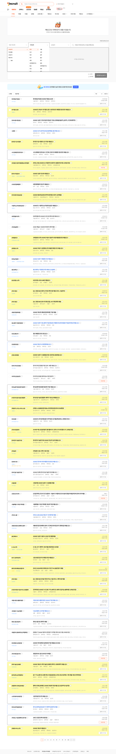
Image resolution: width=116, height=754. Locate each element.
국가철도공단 (15, 110)
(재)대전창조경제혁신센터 (18, 526)
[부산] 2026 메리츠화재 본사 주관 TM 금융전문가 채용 (48, 568)
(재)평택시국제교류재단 (18, 686)
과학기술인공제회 (16, 664)
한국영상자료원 (16, 99)
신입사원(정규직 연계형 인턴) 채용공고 (43, 558)
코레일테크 (14, 238)
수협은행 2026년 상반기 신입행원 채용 (43, 483)
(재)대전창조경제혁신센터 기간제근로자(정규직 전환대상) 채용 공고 (51, 526)
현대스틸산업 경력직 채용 (40, 622)
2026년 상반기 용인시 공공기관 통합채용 (44, 536)
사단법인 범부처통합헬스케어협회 (20, 163)
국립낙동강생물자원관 (17, 600)
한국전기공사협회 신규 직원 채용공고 (43, 142)
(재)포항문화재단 (16, 312)
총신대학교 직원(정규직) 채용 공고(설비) (44, 270)
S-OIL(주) (14, 547)
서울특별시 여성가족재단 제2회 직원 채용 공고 (45, 504)
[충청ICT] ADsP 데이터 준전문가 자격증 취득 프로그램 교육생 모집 (51, 632)
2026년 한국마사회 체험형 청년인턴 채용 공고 (45, 462)
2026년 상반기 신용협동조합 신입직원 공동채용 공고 (47, 355)
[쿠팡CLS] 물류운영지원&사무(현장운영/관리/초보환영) (48, 408)
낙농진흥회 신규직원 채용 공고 (41, 611)
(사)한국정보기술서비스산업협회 (20, 590)
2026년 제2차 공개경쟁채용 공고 (42, 344)
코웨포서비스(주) (16, 728)
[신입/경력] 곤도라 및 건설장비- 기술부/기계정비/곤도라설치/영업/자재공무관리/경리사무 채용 (59, 494)
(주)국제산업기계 (16, 654)
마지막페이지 (74, 740)
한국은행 (14, 419)
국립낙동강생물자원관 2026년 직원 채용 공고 (45, 600)
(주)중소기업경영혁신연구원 (19, 718)
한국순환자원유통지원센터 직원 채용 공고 (44, 387)
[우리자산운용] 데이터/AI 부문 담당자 (43, 376)
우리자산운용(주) (16, 376)
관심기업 (17, 94)
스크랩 (10, 94)
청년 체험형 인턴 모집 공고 (40, 334)
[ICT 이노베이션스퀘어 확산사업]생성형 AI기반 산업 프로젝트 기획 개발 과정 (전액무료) (57, 675)
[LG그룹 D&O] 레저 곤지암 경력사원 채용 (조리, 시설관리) (49, 291)
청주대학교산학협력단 (17, 675)
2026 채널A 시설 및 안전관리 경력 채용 (44, 227)
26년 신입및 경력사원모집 (40, 718)
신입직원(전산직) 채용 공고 (40, 696)
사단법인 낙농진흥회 (17, 611)
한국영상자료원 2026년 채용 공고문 (43, 99)
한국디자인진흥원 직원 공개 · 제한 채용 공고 (45, 366)
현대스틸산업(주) (16, 622)
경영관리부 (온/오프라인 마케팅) (42, 654)
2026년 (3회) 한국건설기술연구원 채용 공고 (45, 472)
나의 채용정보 (89, 14)
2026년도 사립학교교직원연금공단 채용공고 (45, 206)
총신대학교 (14, 270)
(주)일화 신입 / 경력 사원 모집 (41, 451)
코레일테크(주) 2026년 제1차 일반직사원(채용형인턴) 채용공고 (50, 238)
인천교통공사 (15, 334)
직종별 (19, 14)
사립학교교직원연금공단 (18, 206)
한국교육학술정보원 (17, 707)
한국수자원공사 (16, 174)
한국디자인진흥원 (16, 366)
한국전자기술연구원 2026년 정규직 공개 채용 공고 (47, 440)
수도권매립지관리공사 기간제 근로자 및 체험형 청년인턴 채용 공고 (51, 152)
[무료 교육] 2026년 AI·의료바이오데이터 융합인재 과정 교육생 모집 (51, 163)
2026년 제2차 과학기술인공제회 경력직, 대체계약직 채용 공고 (50, 664)
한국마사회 (14, 462)
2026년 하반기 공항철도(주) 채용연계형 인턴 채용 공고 (48, 248)
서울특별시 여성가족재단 (18, 504)
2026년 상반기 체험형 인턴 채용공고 (43, 259)
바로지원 (103, 167)
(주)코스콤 (14, 515)
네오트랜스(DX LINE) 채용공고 (41, 280)
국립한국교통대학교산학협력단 (20, 632)
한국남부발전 (15, 259)
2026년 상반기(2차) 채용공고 (41, 174)
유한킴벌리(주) (15, 216)
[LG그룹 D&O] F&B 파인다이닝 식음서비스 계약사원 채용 (49, 579)
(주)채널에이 (15, 227)
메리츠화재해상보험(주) (18, 568)
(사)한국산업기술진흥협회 (18, 398)
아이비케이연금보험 (17, 195)
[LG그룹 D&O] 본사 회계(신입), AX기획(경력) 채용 (47, 302)
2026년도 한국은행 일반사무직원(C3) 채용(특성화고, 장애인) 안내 (51, 419)
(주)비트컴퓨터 (15, 430)
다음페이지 (71, 740)
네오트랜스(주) (15, 280)
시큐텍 (13, 131)
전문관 (63, 14)
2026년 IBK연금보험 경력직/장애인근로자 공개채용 (47, 195)
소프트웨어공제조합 (17, 696)
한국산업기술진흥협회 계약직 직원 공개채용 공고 (46, 398)
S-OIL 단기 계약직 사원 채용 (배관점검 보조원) (45, 547)
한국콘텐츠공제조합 (17, 643)
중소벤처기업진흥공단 (17, 323)
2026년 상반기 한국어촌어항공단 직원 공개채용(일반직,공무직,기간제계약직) (54, 120)
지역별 (13, 14)
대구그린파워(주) (16, 558)
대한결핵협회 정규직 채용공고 (41, 184)
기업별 (25, 14)
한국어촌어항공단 (16, 120)
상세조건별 (40, 14)
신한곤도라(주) (15, 494)
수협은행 (14, 483)
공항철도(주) (15, 248)
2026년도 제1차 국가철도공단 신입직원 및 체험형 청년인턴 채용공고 (51, 110)
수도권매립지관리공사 (17, 152)
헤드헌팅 (57, 14)
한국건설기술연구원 (17, 472)
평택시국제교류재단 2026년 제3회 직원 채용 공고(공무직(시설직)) (51, 686)
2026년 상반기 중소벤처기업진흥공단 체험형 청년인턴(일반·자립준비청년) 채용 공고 (56, 323)
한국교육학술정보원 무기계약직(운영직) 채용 (45, 707)
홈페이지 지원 (103, 103)
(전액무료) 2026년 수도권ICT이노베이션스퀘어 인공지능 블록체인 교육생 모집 (54, 590)
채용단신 (81, 14)
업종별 (32, 14)
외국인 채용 (73, 14)
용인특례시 (14, 536)
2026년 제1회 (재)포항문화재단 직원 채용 (44, 312)
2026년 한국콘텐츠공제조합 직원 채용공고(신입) (46, 643)
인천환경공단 (15, 344)
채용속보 (49, 14)
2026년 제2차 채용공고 (39, 728)
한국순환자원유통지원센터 (18, 387)
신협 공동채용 (15, 355)
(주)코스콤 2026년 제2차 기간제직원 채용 (44, 515)
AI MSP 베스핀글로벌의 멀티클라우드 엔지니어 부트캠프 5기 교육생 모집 (53, 430)
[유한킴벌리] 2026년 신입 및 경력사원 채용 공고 (46, 216)
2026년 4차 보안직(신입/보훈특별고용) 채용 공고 (46, 131)
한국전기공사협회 (16, 142)
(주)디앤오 (14, 291)
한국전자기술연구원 (17, 440)
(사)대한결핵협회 (16, 184)
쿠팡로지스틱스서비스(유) (18, 408)
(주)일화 (14, 451)
